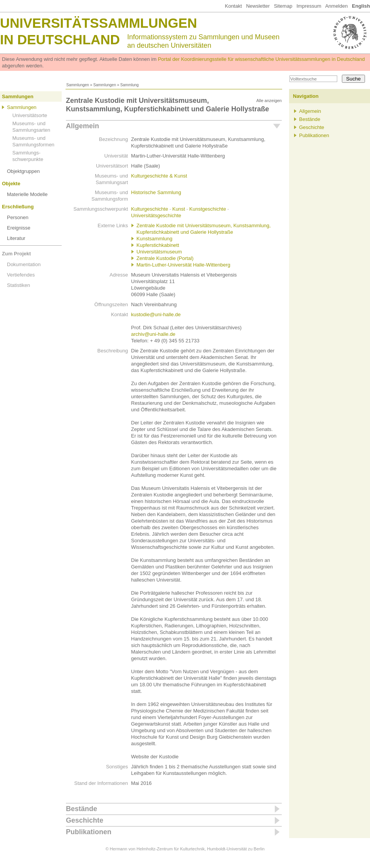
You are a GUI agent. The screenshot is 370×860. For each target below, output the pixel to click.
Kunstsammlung (154, 238)
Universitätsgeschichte (156, 215)
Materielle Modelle (27, 194)
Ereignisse (18, 228)
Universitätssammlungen (98, 22)
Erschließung (18, 207)
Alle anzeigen (269, 100)
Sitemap (283, 6)
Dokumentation (23, 264)
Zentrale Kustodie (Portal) (164, 258)
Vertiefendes (21, 275)
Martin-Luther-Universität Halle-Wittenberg (183, 265)
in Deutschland (60, 39)
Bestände (81, 809)
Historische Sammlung (156, 192)
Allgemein (82, 126)
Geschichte (84, 820)
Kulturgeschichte (149, 209)
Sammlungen (77, 85)
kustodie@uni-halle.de (156, 314)
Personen (18, 217)
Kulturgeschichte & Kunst (159, 176)
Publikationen (88, 832)
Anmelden (336, 6)
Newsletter (257, 6)
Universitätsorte (29, 115)
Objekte (11, 183)
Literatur (16, 238)
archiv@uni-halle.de (153, 334)
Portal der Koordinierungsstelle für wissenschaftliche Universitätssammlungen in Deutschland (261, 59)
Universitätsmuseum (159, 252)
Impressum (308, 6)
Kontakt (233, 6)
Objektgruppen (23, 171)
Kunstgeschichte (207, 209)
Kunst (178, 209)
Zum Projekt (16, 253)
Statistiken (18, 285)
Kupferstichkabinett (157, 245)
